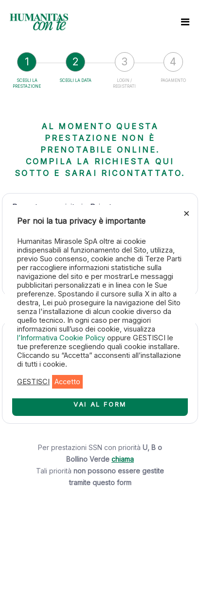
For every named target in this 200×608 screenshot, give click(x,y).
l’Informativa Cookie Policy (62, 337)
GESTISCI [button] (33, 381)
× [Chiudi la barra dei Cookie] (186, 212)
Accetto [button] (67, 381)
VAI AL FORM (100, 404)
